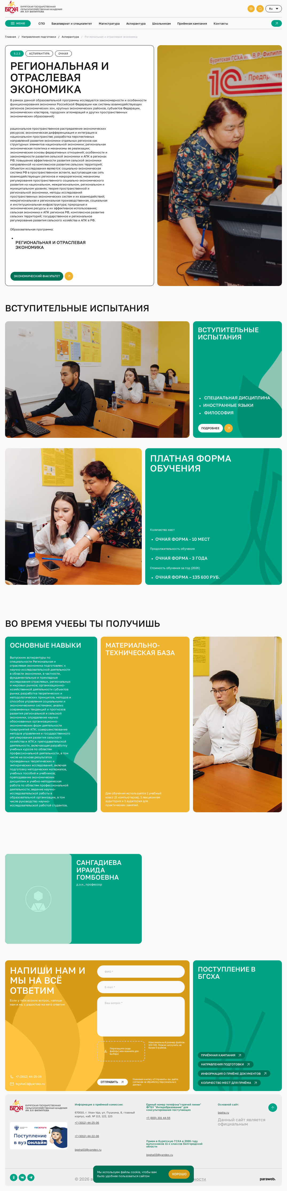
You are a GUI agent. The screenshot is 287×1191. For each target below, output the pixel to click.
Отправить (113, 1082)
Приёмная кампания (192, 23)
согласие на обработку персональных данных (154, 1083)
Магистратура (109, 23)
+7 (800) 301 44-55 (158, 1117)
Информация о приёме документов (234, 1073)
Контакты (221, 23)
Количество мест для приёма (229, 1082)
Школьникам (161, 23)
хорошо (179, 1174)
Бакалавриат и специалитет (72, 23)
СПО (41, 23)
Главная (10, 36)
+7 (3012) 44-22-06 (87, 1136)
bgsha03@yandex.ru (30, 1083)
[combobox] (273, 8)
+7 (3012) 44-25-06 (29, 1076)
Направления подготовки (39, 36)
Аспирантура (136, 23)
